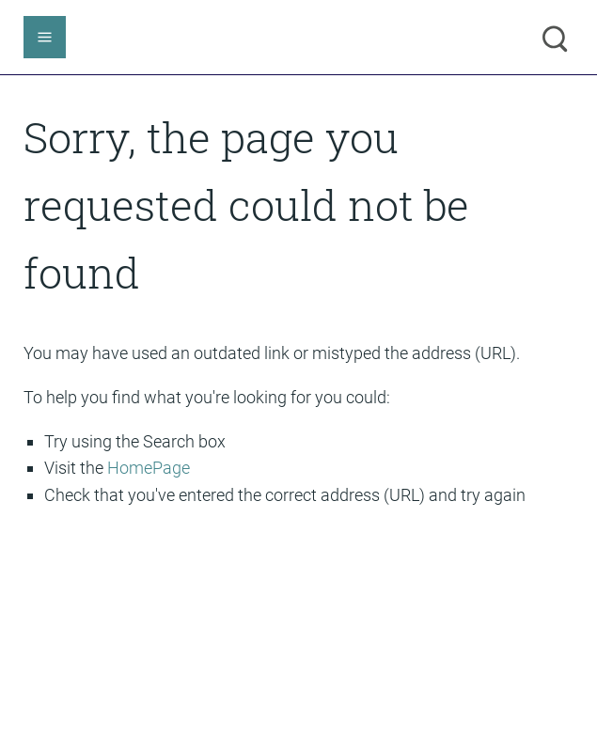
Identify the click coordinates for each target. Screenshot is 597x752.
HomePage (148, 468)
